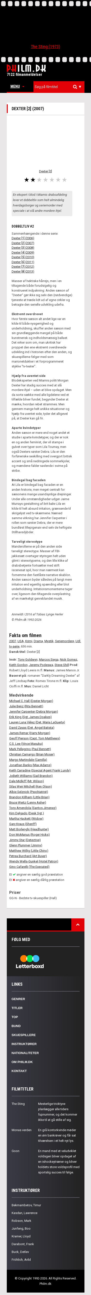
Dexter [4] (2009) (23, 252)
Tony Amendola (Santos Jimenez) (33, 808)
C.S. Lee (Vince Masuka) (26, 743)
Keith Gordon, (18, 665)
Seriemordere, (65, 641)
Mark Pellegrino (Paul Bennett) (30, 749)
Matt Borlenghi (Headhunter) (29, 829)
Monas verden (22, 1130)
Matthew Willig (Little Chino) (28, 850)
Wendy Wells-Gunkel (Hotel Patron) (33, 861)
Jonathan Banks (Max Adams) (30, 765)
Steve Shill (62, 665)
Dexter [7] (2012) (23, 266)
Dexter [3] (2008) (23, 247)
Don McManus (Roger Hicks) (29, 834)
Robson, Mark (21, 1221)
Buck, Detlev (20, 1252)
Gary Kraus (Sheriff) (23, 824)
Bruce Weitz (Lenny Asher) (27, 802)
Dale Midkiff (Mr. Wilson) (26, 781)
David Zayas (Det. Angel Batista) (31, 727)
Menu (17, 86)
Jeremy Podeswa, (41, 665)
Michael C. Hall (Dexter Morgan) (31, 701)
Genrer (18, 999)
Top (15, 1017)
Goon (15, 1151)
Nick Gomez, (69, 659)
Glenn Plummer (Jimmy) (25, 845)
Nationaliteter (25, 1053)
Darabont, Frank (23, 1244)
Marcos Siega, (49, 659)
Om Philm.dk (22, 1062)
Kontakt (19, 1071)
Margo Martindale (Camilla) (28, 760)
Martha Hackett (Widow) (26, 818)
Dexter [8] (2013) (23, 271)
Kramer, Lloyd (21, 1236)
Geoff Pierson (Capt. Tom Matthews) (34, 738)
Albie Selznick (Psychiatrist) (28, 792)
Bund (16, 1026)
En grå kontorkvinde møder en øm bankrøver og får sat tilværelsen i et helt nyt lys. (57, 1135)
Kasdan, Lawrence (24, 1213)
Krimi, (29, 641)
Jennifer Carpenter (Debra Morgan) (33, 711)
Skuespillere (24, 1035)
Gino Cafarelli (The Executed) (29, 867)
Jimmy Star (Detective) (25, 840)
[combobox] (58, 87)
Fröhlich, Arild (21, 1259)
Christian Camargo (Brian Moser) (32, 754)
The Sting (18, 1104)
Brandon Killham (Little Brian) (29, 797)
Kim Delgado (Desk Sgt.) (26, 813)
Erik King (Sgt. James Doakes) (30, 717)
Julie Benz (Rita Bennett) (26, 706)
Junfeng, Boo (21, 1228)
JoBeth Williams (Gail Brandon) (31, 776)
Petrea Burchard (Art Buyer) (28, 856)
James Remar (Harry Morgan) (29, 733)
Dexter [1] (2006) (23, 238)
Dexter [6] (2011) (23, 262)
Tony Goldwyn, (28, 659)
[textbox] (60, 86)
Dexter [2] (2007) (23, 243)
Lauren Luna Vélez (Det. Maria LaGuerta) (37, 722)
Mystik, (49, 641)
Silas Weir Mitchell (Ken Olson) (30, 786)
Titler (17, 1008)
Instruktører (24, 1044)
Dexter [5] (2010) (23, 257)
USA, (21, 641)
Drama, (39, 641)
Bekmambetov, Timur (26, 1205)
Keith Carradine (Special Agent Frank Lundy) (40, 770)
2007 (12, 641)
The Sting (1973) (45, 46)
